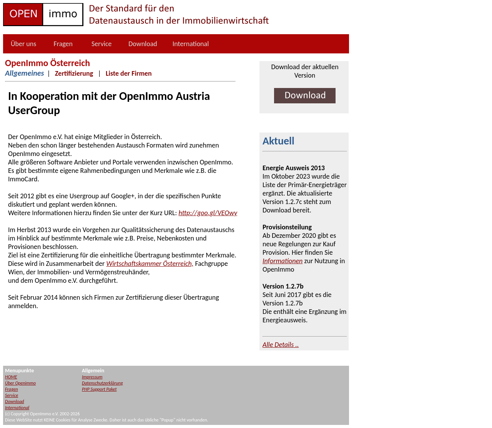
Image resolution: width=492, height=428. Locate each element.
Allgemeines (24, 73)
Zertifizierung (74, 73)
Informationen (283, 261)
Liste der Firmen (129, 73)
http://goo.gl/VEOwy (207, 213)
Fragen (63, 44)
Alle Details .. (281, 344)
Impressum (92, 377)
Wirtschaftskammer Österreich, (149, 263)
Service (101, 44)
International (191, 44)
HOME (11, 377)
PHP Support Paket (99, 389)
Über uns (23, 44)
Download (142, 44)
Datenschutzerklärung (102, 383)
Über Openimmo (20, 383)
